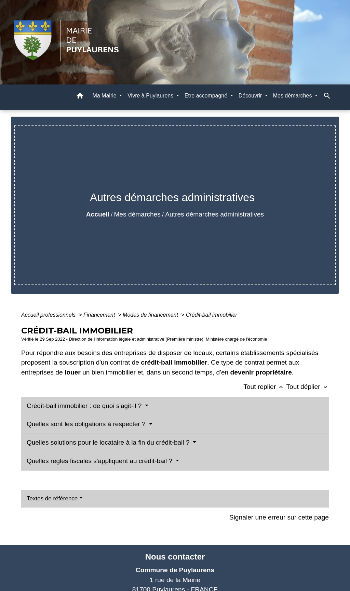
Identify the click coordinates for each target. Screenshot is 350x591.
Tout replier (264, 386)
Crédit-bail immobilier (211, 315)
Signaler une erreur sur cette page (279, 517)
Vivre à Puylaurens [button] (151, 95)
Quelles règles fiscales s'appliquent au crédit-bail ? (100, 460)
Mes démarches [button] (293, 95)
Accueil (97, 214)
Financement (100, 315)
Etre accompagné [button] (207, 95)
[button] (80, 97)
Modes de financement (151, 315)
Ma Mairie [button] (105, 95)
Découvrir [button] (251, 95)
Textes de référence (52, 498)
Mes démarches (137, 214)
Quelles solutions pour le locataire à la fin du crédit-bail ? (109, 442)
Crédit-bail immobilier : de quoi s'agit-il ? (85, 405)
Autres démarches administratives (214, 214)
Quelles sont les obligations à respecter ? (87, 424)
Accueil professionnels (49, 315)
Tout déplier (307, 386)
